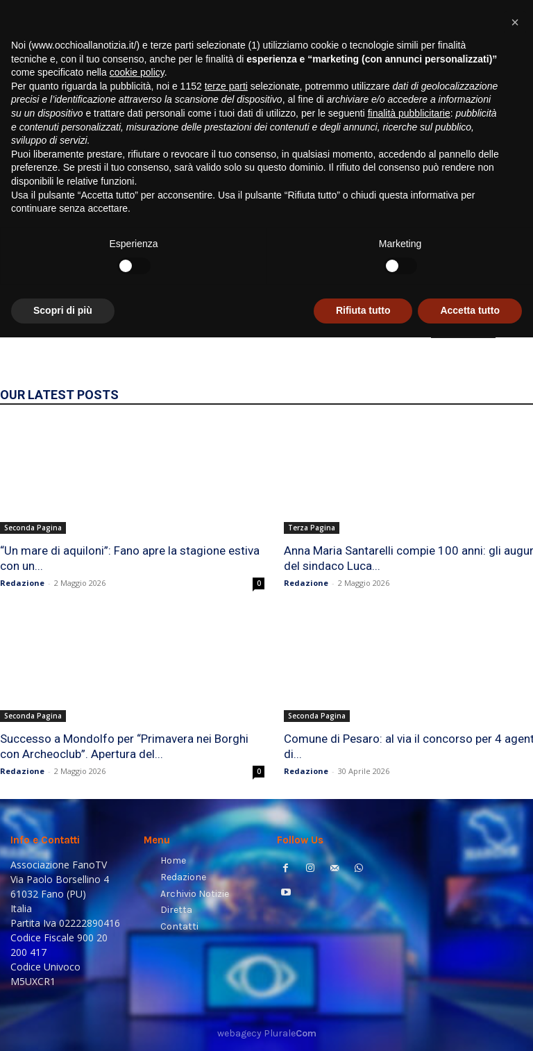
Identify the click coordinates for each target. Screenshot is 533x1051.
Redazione (22, 583)
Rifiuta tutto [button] (363, 1023)
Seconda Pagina (33, 527)
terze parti (226, 799)
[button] (505, 177)
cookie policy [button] (137, 785)
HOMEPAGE (463, 328)
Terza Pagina (311, 527)
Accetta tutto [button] (470, 1023)
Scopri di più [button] (62, 1023)
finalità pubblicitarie (409, 826)
